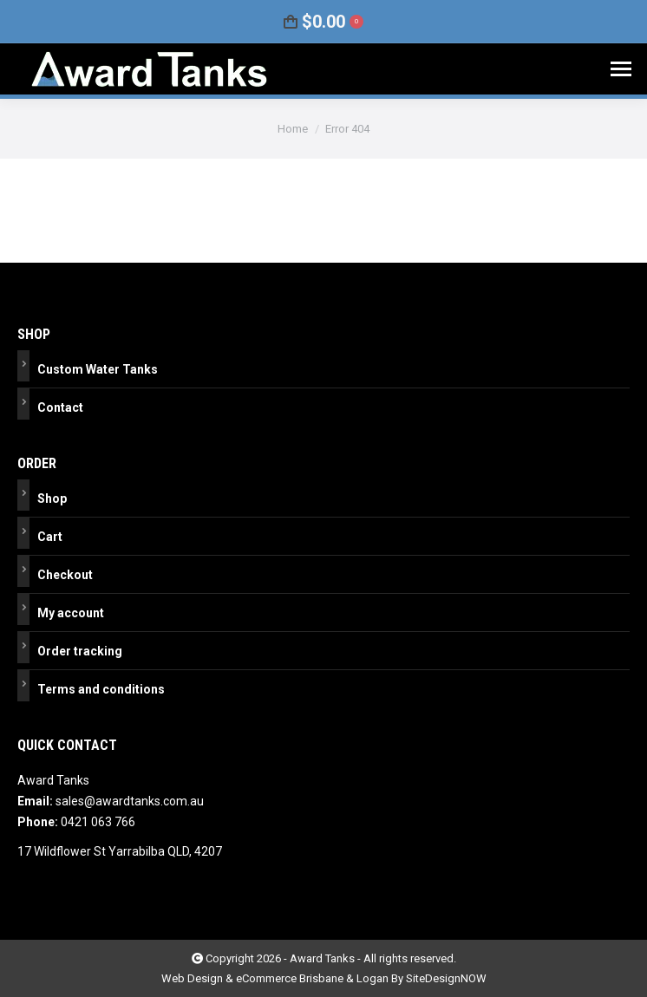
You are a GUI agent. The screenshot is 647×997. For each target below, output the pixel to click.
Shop (52, 498)
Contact (60, 407)
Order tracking (79, 651)
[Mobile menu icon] (621, 68)
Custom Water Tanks (97, 369)
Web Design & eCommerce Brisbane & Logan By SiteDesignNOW (324, 978)
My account (70, 613)
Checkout (65, 575)
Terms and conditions (101, 689)
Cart (49, 537)
